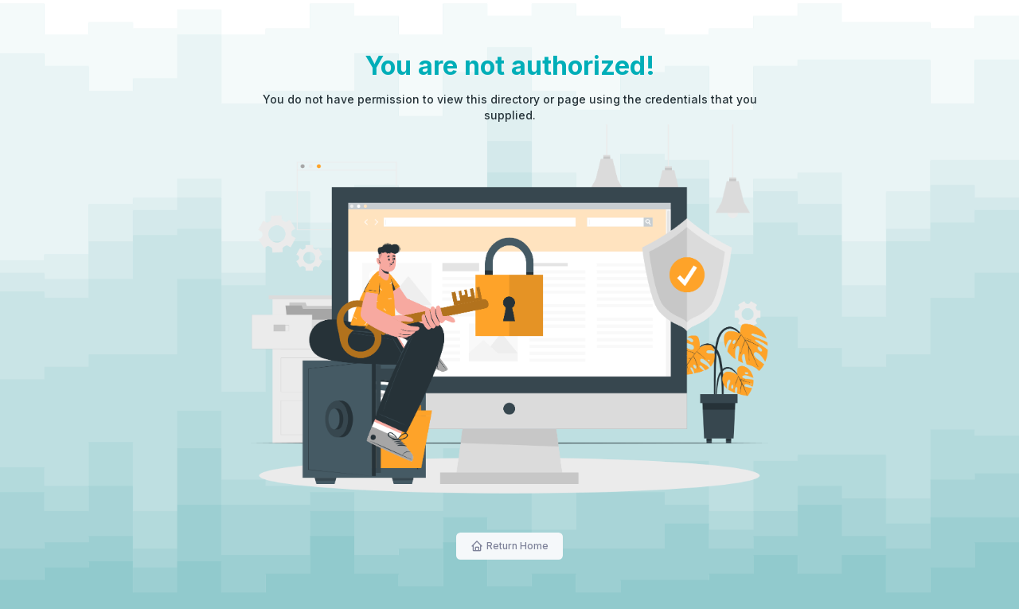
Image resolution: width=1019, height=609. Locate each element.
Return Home (517, 546)
